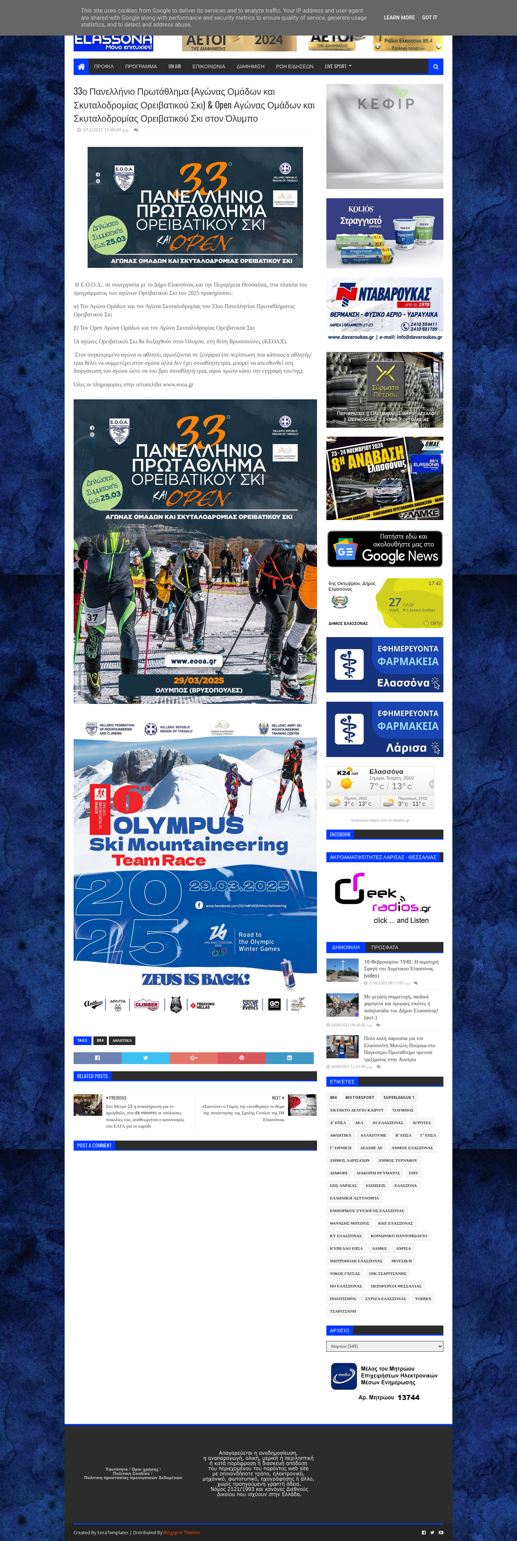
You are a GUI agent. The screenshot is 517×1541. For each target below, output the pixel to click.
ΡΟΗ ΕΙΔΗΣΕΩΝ (295, 66)
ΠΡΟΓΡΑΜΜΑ (141, 66)
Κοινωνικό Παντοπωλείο (399, 1236)
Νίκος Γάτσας (345, 1273)
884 (100, 1041)
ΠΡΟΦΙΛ (104, 66)
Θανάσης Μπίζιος (349, 1223)
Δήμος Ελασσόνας (412, 1148)
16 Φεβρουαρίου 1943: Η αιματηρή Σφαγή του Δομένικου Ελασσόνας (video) (401, 969)
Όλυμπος (403, 1110)
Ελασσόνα (406, 1185)
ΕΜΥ (413, 1173)
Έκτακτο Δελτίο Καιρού (357, 1110)
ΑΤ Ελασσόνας (387, 1122)
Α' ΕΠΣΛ (338, 1122)
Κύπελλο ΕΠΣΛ (346, 1248)
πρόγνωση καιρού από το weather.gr (380, 820)
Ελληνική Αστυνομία (354, 1198)
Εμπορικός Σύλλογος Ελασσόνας (367, 1210)
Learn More (399, 17)
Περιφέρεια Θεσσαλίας (396, 1286)
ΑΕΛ (359, 1122)
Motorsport (359, 1097)
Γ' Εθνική (340, 1148)
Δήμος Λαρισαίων (350, 1160)
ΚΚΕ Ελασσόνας (395, 1223)
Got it (429, 17)
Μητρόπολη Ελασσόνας (356, 1261)
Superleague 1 (398, 1097)
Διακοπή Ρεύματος (378, 1173)
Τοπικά (423, 1298)
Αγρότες (422, 1122)
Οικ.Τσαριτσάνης (387, 1273)
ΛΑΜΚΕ (379, 1248)
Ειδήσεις (376, 1185)
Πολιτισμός (343, 1298)
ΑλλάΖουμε (373, 1135)
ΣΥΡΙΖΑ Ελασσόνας (385, 1298)
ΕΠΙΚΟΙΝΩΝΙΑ (208, 66)
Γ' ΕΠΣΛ (428, 1135)
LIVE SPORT (336, 66)
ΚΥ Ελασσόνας (346, 1236)
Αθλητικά (122, 1041)
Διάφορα (339, 1173)
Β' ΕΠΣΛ (403, 1135)
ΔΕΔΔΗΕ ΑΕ (371, 1148)
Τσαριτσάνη (343, 1311)
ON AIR (174, 66)
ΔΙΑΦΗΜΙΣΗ (251, 66)
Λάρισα (403, 1248)
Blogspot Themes (181, 1532)
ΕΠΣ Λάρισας (343, 1185)
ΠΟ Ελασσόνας (346, 1286)
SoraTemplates (113, 1532)
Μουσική (401, 1261)
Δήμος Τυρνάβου (398, 1160)
